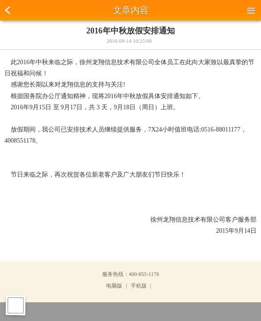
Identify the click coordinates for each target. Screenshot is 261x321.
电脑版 (114, 286)
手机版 (139, 286)
